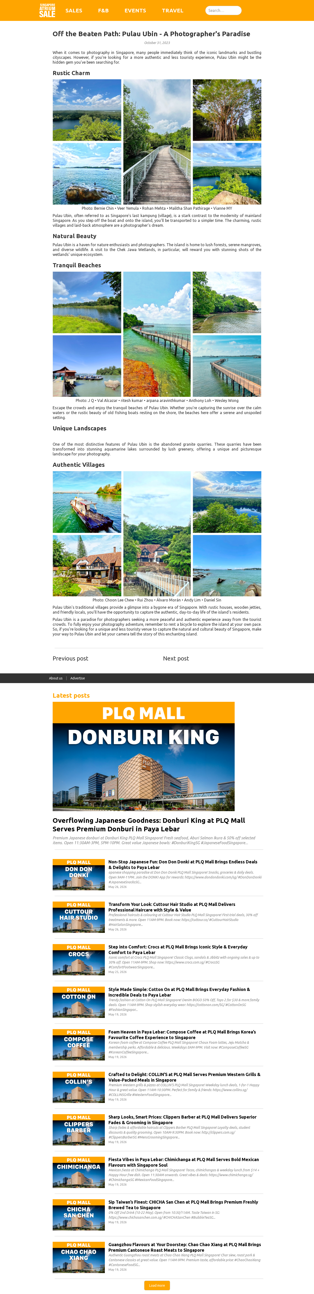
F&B (103, 10)
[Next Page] (157, 1285)
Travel (172, 10)
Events (135, 10)
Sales (74, 10)
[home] (47, 10)
